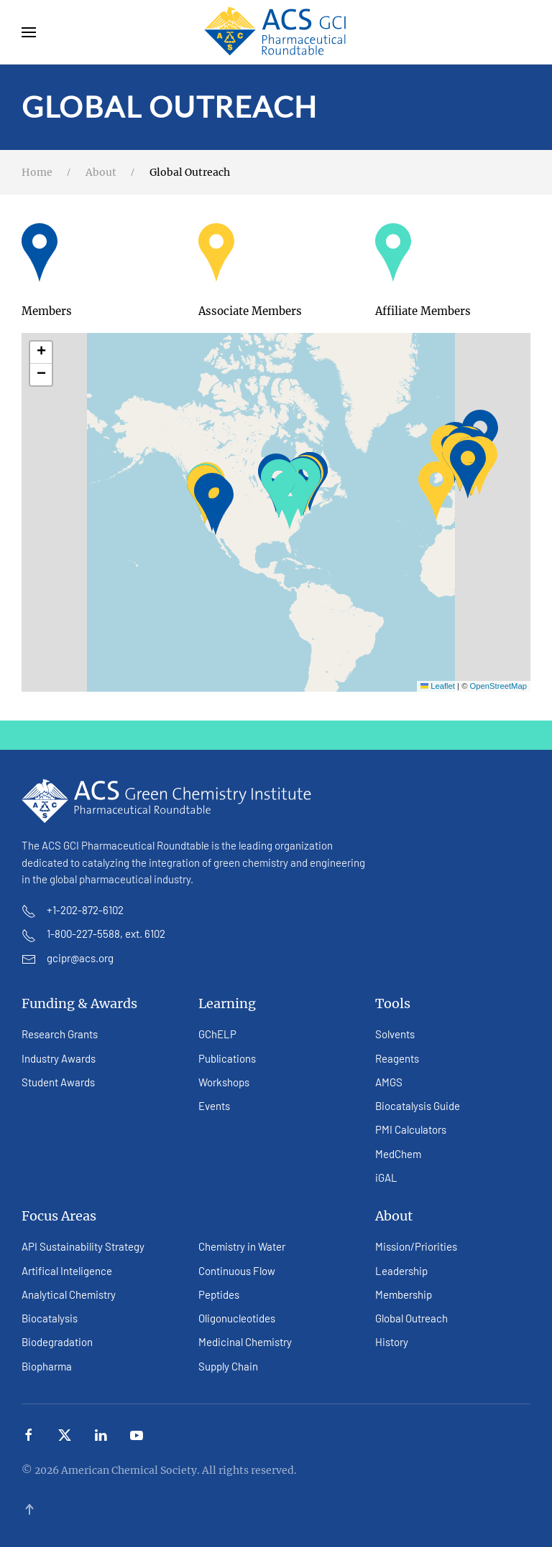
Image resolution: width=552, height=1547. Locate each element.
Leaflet (437, 686)
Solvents (395, 1034)
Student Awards (58, 1082)
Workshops (223, 1082)
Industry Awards (59, 1058)
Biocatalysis (50, 1318)
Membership (403, 1294)
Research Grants (60, 1034)
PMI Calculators (410, 1129)
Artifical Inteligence (67, 1270)
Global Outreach (411, 1318)
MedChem (398, 1153)
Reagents (397, 1058)
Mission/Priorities (416, 1246)
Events (214, 1105)
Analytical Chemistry (69, 1294)
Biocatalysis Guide (417, 1105)
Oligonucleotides (236, 1318)
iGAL (386, 1177)
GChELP (217, 1034)
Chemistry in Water (241, 1246)
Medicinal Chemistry (245, 1341)
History (391, 1341)
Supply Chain (228, 1366)
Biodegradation (57, 1341)
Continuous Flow (236, 1270)
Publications (227, 1058)
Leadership (401, 1270)
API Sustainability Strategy (83, 1246)
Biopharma (47, 1366)
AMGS (388, 1082)
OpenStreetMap (498, 686)
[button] (29, 32)
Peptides (218, 1294)
